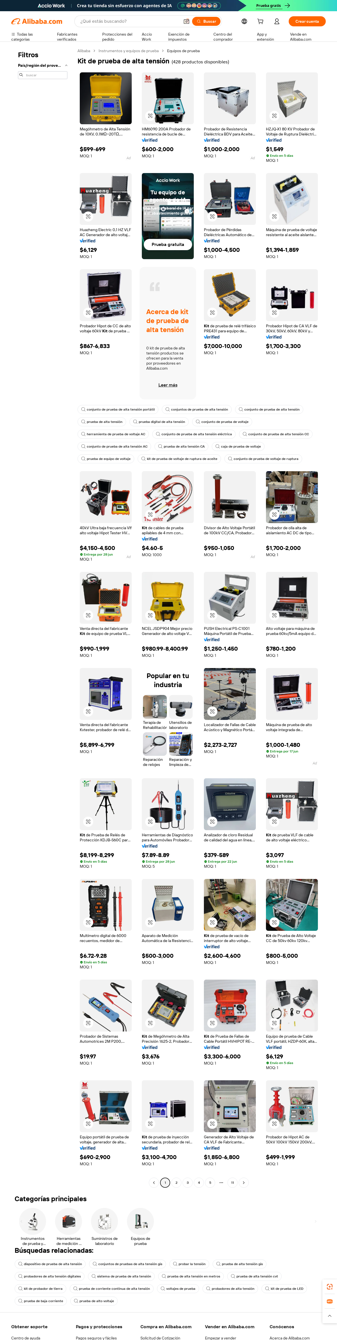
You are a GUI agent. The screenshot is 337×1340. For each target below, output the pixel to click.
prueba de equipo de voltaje (106, 459)
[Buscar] (206, 21)
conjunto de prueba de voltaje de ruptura (263, 459)
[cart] (261, 22)
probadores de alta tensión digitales (49, 1276)
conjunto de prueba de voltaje (222, 422)
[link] (329, 1286)
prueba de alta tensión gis (239, 1264)
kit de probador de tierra (40, 1288)
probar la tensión (189, 1264)
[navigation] (43, 617)
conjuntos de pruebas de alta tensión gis (127, 1264)
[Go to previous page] (154, 1183)
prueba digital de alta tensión (159, 422)
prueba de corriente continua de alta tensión (111, 1288)
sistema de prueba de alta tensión (121, 1276)
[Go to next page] (244, 1183)
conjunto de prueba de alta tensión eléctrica (194, 434)
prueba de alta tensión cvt (254, 1276)
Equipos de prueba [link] (183, 51)
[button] (186, 21)
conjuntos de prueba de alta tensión (196, 409)
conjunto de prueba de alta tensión (269, 409)
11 (232, 1183)
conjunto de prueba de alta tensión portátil (118, 409)
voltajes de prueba (178, 1288)
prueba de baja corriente (40, 1301)
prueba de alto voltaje (94, 1301)
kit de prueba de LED (284, 1288)
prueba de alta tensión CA (181, 446)
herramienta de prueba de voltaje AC (113, 434)
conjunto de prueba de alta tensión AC (114, 446)
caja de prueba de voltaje (238, 446)
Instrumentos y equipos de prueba (129, 51)
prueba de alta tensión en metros (191, 1276)
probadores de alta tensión (230, 1288)
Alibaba (84, 51)
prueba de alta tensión (101, 422)
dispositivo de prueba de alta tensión (50, 1264)
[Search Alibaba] (129, 21)
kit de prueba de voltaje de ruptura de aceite (179, 459)
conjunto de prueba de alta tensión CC (276, 434)
